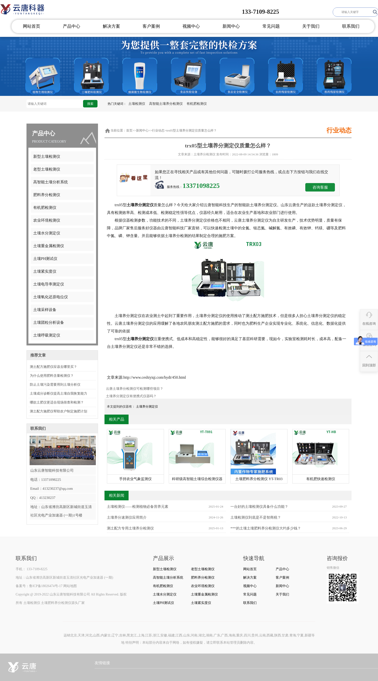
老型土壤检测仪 (46, 169)
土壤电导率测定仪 (48, 284)
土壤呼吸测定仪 (46, 335)
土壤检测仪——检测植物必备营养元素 (165, 506)
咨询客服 (320, 187)
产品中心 (71, 26)
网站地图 (70, 586)
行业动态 (158, 130)
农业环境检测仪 (46, 220)
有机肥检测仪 (197, 104)
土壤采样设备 (44, 310)
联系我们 (350, 26)
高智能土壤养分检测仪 (166, 104)
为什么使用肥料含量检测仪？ (52, 375)
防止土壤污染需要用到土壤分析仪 (55, 384)
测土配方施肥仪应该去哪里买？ (53, 367)
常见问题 (271, 26)
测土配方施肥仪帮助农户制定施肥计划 (58, 411)
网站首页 (31, 26)
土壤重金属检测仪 (48, 246)
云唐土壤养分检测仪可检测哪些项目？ (134, 388)
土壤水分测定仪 (46, 233)
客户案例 (151, 26)
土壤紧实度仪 (44, 271)
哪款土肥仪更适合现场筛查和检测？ (57, 402)
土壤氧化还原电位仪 (50, 297)
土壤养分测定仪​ (147, 406)
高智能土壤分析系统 (50, 182)
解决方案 (111, 26)
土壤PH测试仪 (45, 259)
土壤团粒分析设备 (48, 322)
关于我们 (310, 26)
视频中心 (191, 26)
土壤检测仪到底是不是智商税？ (288, 517)
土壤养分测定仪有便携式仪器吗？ (131, 396)
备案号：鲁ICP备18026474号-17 (39, 586)
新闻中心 (231, 26)
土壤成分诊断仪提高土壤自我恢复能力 (58, 393)
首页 (129, 130)
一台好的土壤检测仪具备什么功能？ (288, 506)
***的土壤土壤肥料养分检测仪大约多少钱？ (288, 528)
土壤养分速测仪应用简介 (165, 517)
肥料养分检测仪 (46, 195)
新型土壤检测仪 (46, 156)
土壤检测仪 (136, 104)
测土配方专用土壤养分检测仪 (165, 528)
